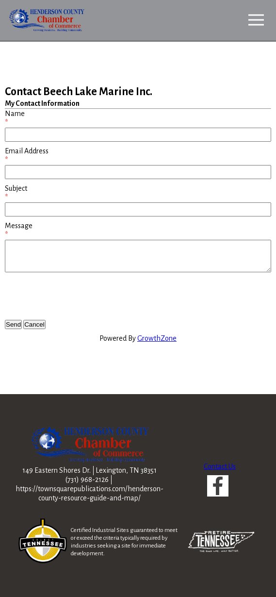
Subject (16, 188)
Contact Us (220, 466)
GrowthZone (157, 338)
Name (15, 113)
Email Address (27, 151)
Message (18, 226)
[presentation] (78, 296)
